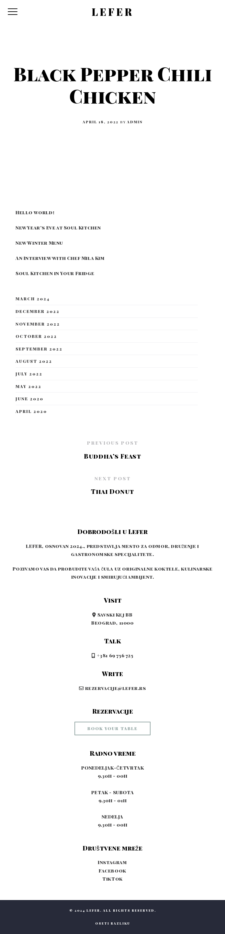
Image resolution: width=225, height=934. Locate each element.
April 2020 (31, 411)
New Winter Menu (39, 242)
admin (135, 121)
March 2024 (33, 298)
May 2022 (28, 386)
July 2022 (29, 373)
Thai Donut (112, 491)
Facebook (112, 870)
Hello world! (35, 212)
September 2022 (39, 348)
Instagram (112, 862)
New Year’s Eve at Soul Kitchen (58, 227)
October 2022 (36, 336)
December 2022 (38, 311)
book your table (112, 728)
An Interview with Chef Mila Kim (60, 258)
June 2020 (29, 398)
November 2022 (38, 324)
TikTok (112, 878)
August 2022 (34, 361)
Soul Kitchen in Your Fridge (55, 273)
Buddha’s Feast (112, 456)
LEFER (113, 12)
